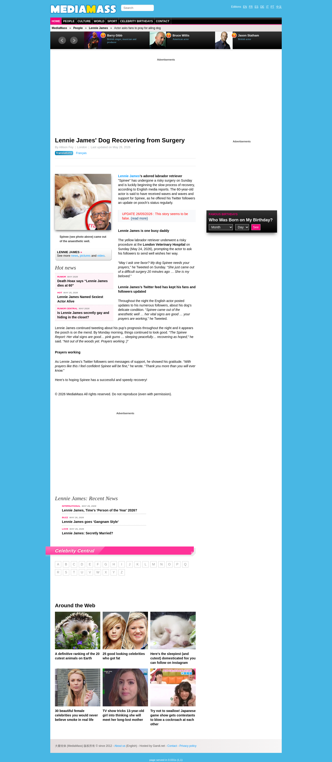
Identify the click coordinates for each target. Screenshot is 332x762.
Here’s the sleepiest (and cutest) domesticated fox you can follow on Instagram (173, 658)
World (99, 21)
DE (262, 6)
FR (251, 6)
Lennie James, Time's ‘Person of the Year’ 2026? (99, 510)
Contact (163, 21)
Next (74, 40)
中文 (279, 6)
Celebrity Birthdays (136, 21)
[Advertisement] (166, 94)
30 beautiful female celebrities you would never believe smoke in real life (76, 715)
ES (256, 6)
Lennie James (98, 28)
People (69, 21)
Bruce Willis (181, 35)
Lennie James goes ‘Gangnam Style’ (90, 522)
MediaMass (59, 28)
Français (81, 153)
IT (267, 6)
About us (119, 746)
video (101, 255)
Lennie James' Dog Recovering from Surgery (120, 140)
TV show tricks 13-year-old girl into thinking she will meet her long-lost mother (123, 715)
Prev (62, 40)
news (74, 255)
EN (245, 6)
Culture (84, 21)
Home (56, 21)
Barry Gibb (114, 35)
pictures (85, 255)
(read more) (139, 218)
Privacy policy (187, 746)
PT (272, 6)
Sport (112, 21)
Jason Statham (248, 35)
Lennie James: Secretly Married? (87, 533)
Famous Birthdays (223, 214)
